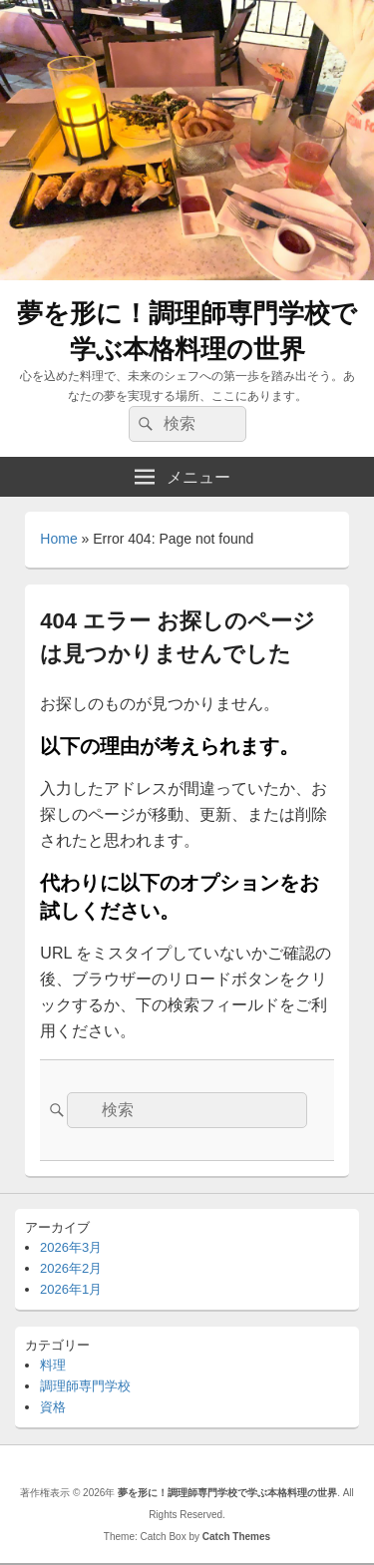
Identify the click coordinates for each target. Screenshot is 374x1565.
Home (58, 539)
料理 (53, 1365)
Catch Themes (236, 1536)
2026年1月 (71, 1289)
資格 (53, 1406)
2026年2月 (71, 1268)
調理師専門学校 (85, 1385)
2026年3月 (71, 1247)
